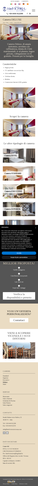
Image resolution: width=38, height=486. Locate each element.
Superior (5, 378)
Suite (4, 384)
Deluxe (5, 382)
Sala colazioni (7, 398)
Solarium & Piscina (9, 401)
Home (7, 22)
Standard (6, 376)
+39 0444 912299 (16, 14)
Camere (11, 22)
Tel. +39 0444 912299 (9, 423)
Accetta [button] (19, 253)
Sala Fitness (7, 403)
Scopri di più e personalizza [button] (19, 257)
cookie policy (26, 239)
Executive (6, 380)
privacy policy (24, 232)
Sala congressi (7, 405)
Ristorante (6, 396)
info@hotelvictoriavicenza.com (12, 429)
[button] (35, 227)
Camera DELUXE (12, 19)
